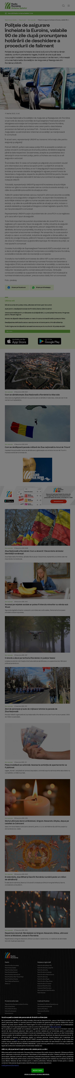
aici (16, 1039)
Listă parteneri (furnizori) (10, 1065)
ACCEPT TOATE (37, 1070)
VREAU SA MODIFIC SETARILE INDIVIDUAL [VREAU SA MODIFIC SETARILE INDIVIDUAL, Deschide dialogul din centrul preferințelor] (37, 1074)
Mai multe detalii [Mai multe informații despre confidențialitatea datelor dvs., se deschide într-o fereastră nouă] (55, 1027)
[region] (37, 1046)
